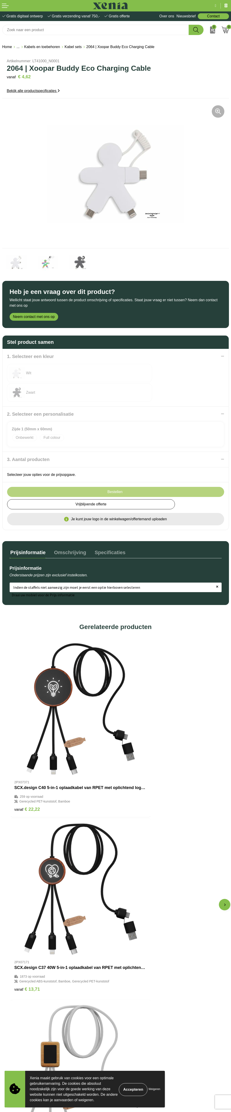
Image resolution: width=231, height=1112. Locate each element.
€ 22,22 (27, 752)
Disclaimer (10, 1028)
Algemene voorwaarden (21, 1007)
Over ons (166, 16)
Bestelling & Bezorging (136, 946)
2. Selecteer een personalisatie (40, 394)
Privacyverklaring (16, 1021)
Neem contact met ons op (34, 317)
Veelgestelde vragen (134, 960)
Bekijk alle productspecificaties (33, 91)
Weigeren (154, 1089)
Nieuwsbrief (186, 16)
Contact (213, 16)
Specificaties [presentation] (106, 532)
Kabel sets (73, 47)
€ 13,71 (133, 752)
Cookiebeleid (13, 1014)
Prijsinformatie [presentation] (27, 532)
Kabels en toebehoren (42, 47)
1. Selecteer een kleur (30, 356)
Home (7, 47)
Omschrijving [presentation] (68, 532)
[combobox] (95, 30)
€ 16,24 (27, 893)
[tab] (27, 533)
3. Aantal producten (28, 439)
